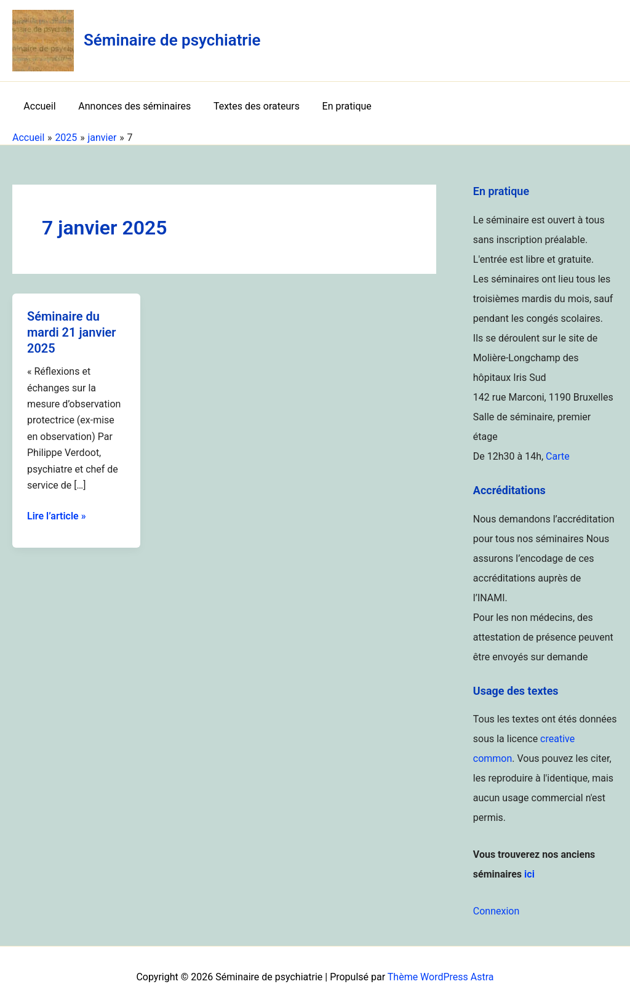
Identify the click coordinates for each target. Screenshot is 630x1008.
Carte (558, 456)
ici (529, 874)
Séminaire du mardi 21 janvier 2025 (71, 332)
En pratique (336, 106)
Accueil (38, 106)
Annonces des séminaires (130, 106)
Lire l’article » (56, 516)
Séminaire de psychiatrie (172, 40)
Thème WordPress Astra (441, 977)
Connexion (496, 911)
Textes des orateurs (249, 106)
